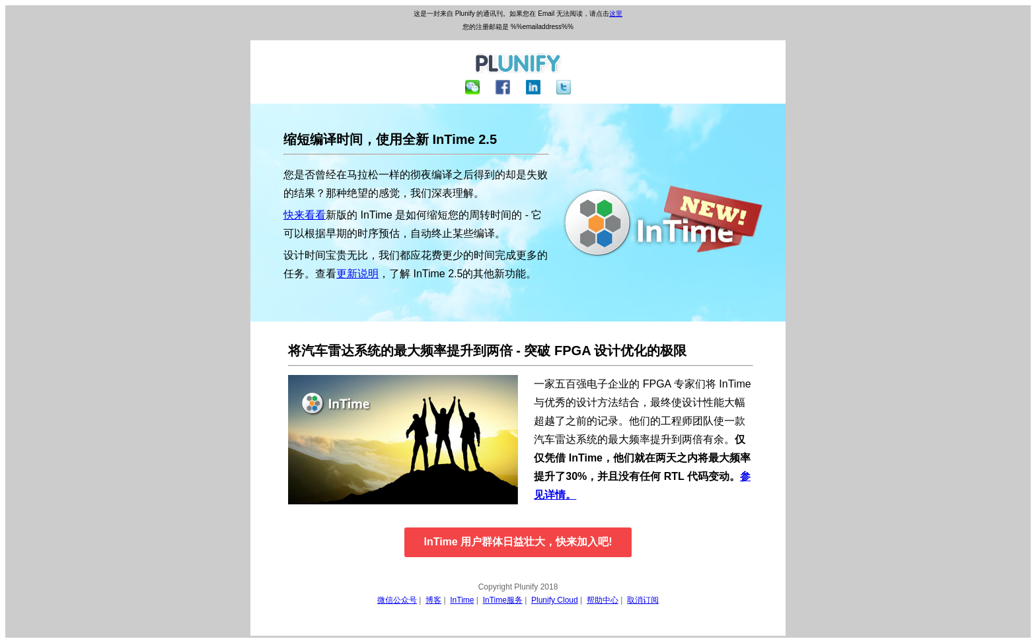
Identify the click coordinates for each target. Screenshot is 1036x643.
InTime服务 (503, 600)
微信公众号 (397, 600)
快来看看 (304, 214)
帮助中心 (602, 600)
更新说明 (357, 273)
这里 (615, 13)
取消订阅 (643, 600)
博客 (433, 600)
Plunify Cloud (554, 600)
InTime (462, 600)
